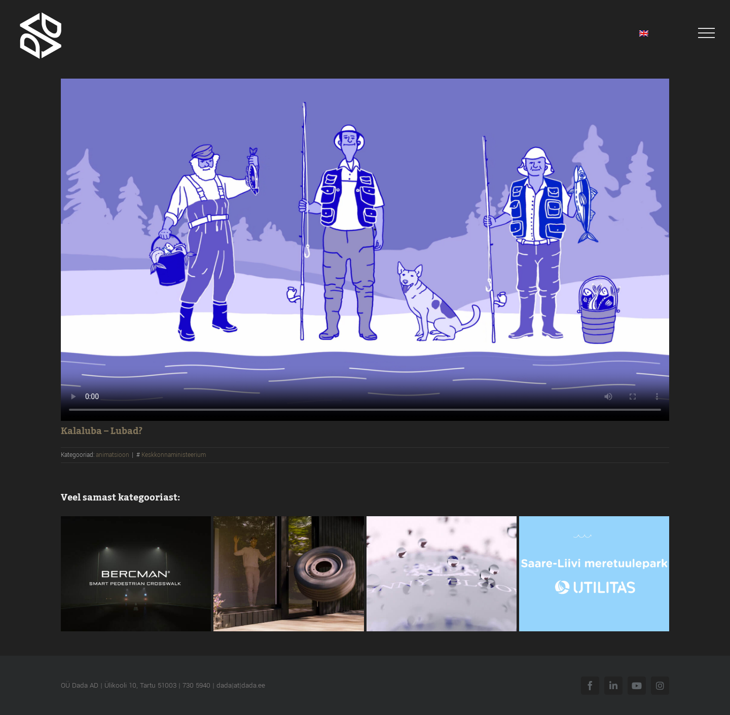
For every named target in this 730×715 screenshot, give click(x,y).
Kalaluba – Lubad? (101, 431)
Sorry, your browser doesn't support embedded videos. (365, 250)
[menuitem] (643, 33)
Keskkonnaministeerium (173, 455)
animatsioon (112, 455)
